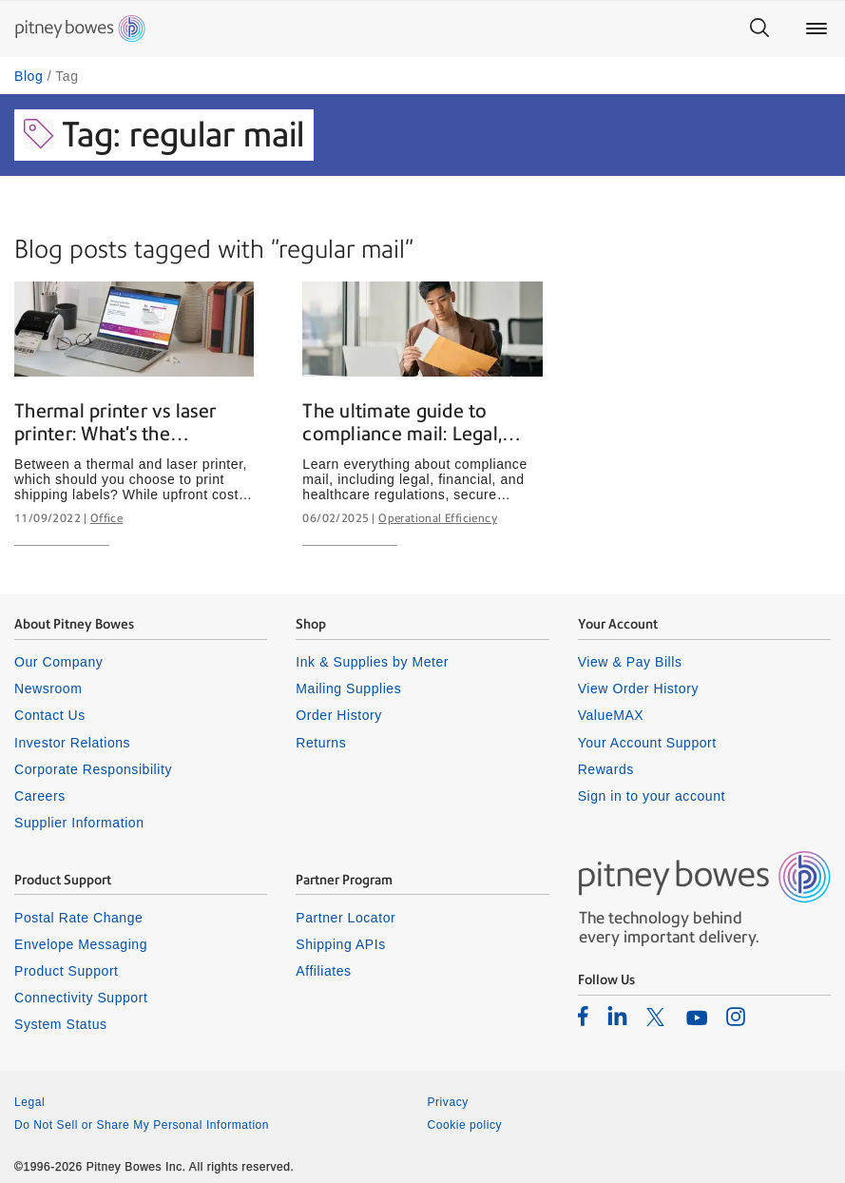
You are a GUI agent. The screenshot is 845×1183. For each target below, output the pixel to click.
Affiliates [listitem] (323, 971)
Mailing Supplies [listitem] (348, 688)
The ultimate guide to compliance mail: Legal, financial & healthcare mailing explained (402, 423)
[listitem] (583, 1015)
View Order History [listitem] (638, 688)
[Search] (759, 28)
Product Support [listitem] (66, 971)
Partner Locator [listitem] (345, 917)
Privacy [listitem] (448, 1102)
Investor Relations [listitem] (72, 742)
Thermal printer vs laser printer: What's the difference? (115, 423)
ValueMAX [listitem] (611, 715)
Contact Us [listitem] (50, 715)
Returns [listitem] (321, 742)
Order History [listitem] (339, 715)
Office (106, 518)
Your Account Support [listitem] (647, 742)
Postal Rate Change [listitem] (78, 917)
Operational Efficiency (437, 518)
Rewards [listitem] (606, 769)
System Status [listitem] (60, 1024)
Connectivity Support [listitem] (80, 997)
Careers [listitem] (40, 796)
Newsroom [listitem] (48, 688)
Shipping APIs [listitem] (340, 944)
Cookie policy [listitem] (465, 1125)
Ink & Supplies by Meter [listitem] (372, 661)
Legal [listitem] (29, 1102)
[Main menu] (816, 28)
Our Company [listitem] (58, 661)
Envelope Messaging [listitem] (80, 944)
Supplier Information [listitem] (79, 822)
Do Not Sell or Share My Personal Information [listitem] (141, 1125)
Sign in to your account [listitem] (651, 796)
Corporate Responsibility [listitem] (93, 769)
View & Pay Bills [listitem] (630, 661)
